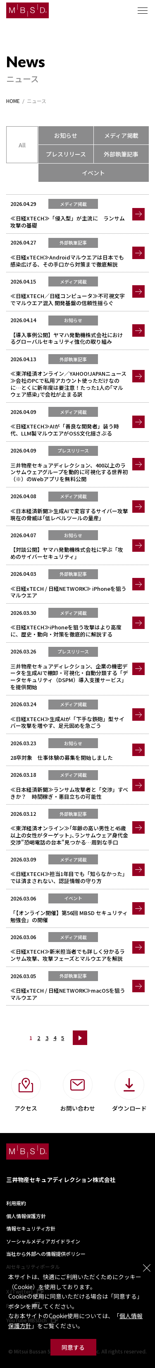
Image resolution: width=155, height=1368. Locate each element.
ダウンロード (129, 1108)
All (22, 145)
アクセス (25, 1108)
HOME (13, 100)
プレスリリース (66, 154)
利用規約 (16, 1202)
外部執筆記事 (121, 154)
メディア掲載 (121, 135)
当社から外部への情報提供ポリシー (46, 1253)
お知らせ (65, 135)
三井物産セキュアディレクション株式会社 (61, 1179)
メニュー (142, 10)
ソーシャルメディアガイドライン (43, 1241)
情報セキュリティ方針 (30, 1228)
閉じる (146, 1268)
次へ (80, 1037)
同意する (73, 1347)
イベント (93, 173)
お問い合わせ (77, 1108)
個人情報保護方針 (26, 1215)
